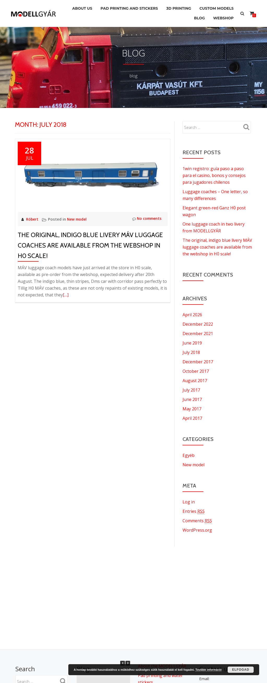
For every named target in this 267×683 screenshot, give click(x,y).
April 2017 (192, 418)
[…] (66, 295)
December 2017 (198, 362)
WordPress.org (197, 530)
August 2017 (195, 380)
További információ (208, 669)
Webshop (222, 15)
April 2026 (192, 315)
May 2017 (192, 409)
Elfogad (240, 669)
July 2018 (191, 352)
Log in (189, 502)
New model (78, 219)
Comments (197, 521)
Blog (196, 15)
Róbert (33, 219)
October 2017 (196, 371)
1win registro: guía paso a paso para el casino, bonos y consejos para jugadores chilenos (214, 175)
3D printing (175, 7)
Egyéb (189, 455)
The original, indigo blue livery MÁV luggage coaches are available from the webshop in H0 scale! (90, 245)
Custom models (215, 7)
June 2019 (192, 343)
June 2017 (192, 399)
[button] (127, 663)
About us (75, 7)
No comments (145, 219)
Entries (194, 511)
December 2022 (198, 324)
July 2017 (191, 390)
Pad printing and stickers (124, 7)
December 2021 (198, 333)
